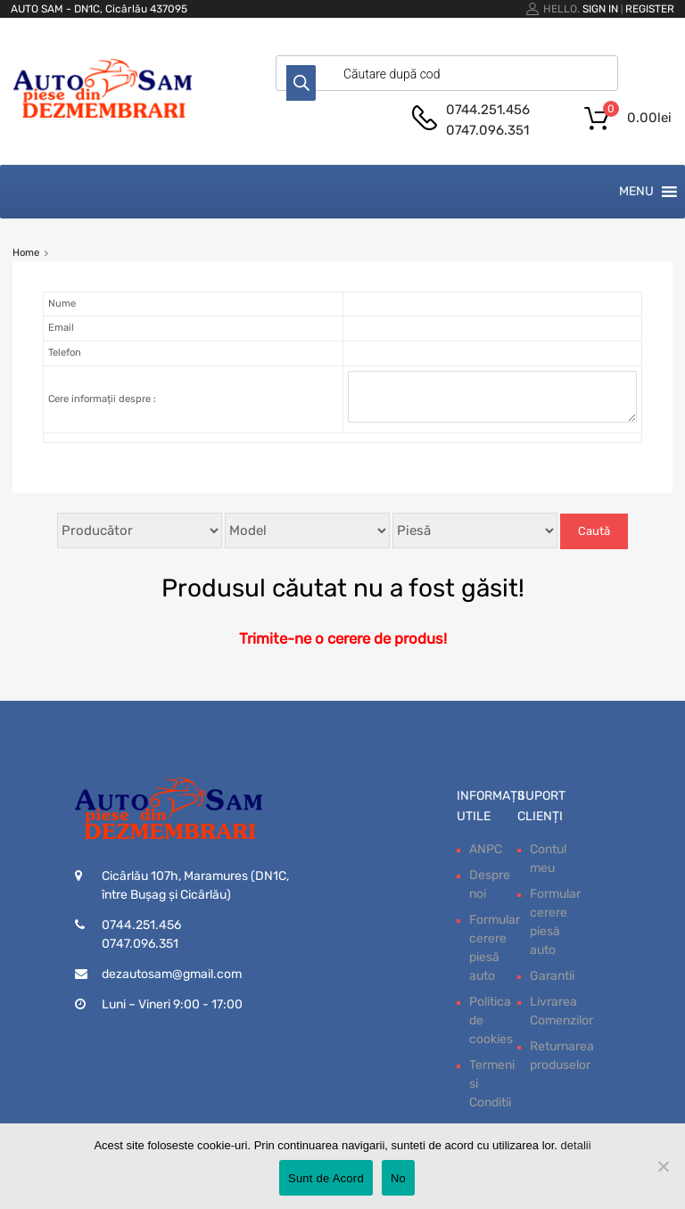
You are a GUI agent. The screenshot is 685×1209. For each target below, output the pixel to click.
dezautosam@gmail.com (172, 974)
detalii (576, 1145)
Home (25, 253)
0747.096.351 (487, 130)
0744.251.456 (488, 110)
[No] (663, 1166)
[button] (636, 191)
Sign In (600, 9)
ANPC (485, 849)
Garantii (552, 975)
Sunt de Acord (326, 1178)
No (398, 1178)
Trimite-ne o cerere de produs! (343, 638)
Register (649, 9)
